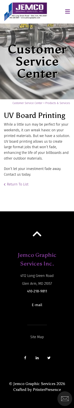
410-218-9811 (37, 291)
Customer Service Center (27, 103)
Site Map (37, 337)
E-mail (37, 305)
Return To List (17, 184)
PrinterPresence (47, 389)
